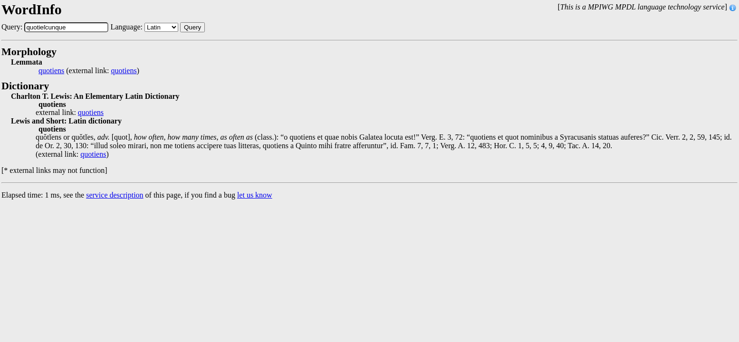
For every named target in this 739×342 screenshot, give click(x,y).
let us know (254, 195)
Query (192, 27)
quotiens (51, 71)
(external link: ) (88, 71)
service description (114, 195)
